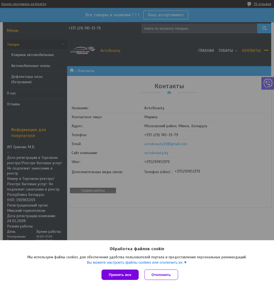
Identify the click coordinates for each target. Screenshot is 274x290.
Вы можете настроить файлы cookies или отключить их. (135, 262)
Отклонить (161, 275)
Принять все (120, 275)
